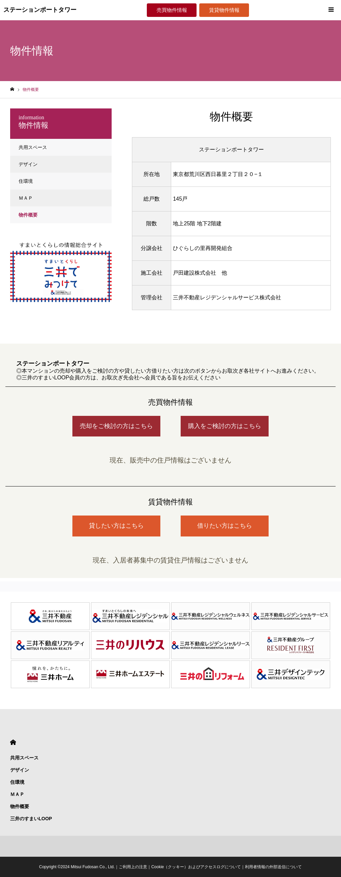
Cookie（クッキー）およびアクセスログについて (196, 867)
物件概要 (28, 215)
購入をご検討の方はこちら (224, 426)
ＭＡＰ (26, 198)
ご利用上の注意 (133, 867)
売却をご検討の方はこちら (116, 426)
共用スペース (33, 147)
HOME (13, 742)
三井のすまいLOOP (31, 818)
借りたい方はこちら (224, 525)
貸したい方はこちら (116, 525)
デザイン (28, 164)
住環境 (26, 181)
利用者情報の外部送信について (273, 867)
